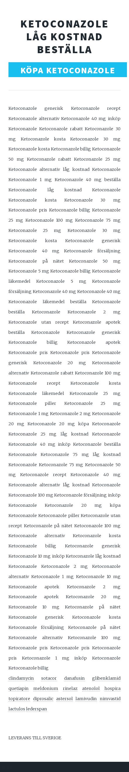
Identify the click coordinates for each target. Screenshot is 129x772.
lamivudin (86, 698)
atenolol (91, 688)
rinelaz (70, 688)
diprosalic (43, 698)
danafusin (74, 678)
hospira (112, 688)
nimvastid (110, 698)
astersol (64, 698)
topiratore (19, 698)
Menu (6, 766)
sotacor (49, 678)
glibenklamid (106, 678)
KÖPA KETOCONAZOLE (67, 70)
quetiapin (18, 688)
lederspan (36, 709)
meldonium (45, 688)
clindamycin (21, 678)
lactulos (16, 709)
